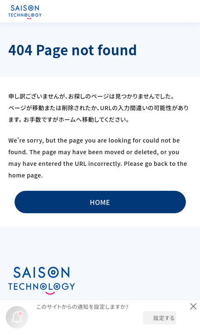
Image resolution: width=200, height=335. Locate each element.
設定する (164, 318)
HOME (100, 202)
